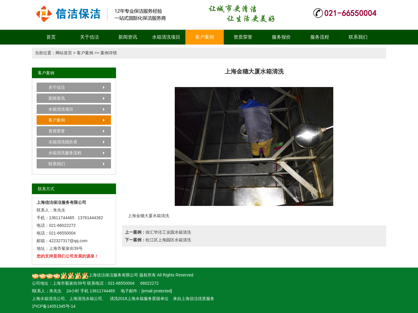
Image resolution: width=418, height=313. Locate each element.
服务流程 (319, 37)
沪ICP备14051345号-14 (54, 306)
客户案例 (204, 37)
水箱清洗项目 (166, 37)
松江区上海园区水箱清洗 (168, 239)
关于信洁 (89, 37)
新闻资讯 (127, 37)
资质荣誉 (243, 37)
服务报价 (281, 37)
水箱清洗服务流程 (64, 152)
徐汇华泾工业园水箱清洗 (168, 232)
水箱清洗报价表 (62, 142)
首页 (51, 37)
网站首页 (63, 52)
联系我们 (358, 37)
